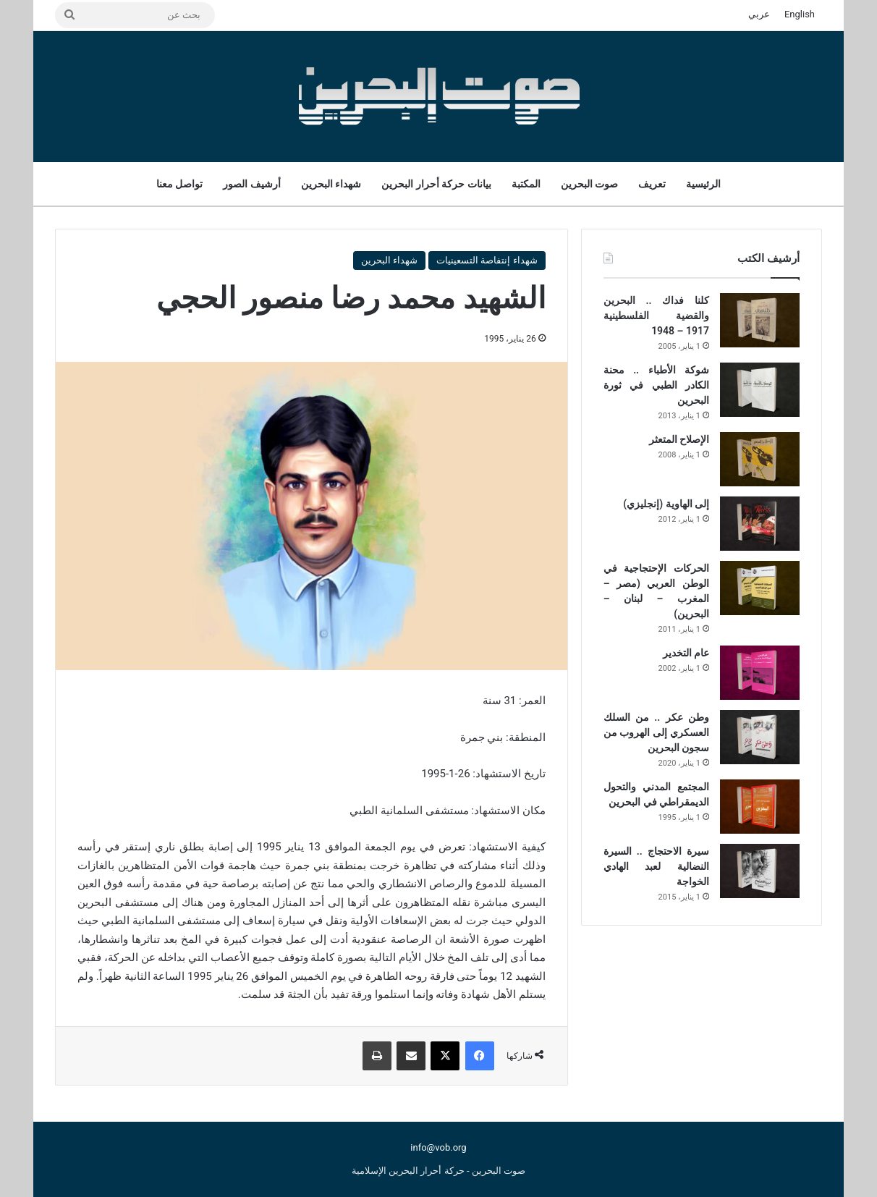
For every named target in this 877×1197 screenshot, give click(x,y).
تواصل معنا (179, 184)
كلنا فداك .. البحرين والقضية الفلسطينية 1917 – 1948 (656, 316)
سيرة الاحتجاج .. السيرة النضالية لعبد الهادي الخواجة (656, 866)
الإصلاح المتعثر (679, 439)
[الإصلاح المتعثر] (760, 459)
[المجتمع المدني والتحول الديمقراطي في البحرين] (760, 806)
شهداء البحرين (331, 184)
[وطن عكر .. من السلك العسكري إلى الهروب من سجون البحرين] (760, 737)
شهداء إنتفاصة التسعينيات (486, 260)
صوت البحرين (589, 184)
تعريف (652, 184)
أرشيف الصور (251, 184)
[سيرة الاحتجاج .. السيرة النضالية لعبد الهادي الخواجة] (760, 871)
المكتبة (526, 184)
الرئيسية (703, 184)
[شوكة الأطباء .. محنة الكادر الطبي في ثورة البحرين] (760, 390)
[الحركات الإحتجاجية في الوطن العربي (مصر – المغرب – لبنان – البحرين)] (760, 588)
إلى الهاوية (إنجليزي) (666, 503)
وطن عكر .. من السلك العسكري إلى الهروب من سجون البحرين (656, 732)
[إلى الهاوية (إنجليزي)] (760, 523)
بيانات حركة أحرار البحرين (436, 184)
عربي (759, 14)
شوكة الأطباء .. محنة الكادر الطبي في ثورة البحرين (656, 385)
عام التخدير (686, 653)
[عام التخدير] (760, 673)
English (799, 14)
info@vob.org (438, 1147)
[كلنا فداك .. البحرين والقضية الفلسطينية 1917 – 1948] (760, 320)
